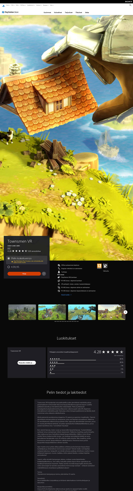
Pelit (7, 5)
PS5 (12, 5)
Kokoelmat (58, 11)
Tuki (51, 5)
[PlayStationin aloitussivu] (3, 5)
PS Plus (23, 5)
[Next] (125, 310)
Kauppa (45, 5)
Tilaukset (79, 11)
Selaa (87, 11)
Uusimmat (47, 11)
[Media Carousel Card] (22, 310)
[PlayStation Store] (11, 10)
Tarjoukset (68, 11)
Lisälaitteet (30, 5)
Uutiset (38, 5)
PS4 (17, 5)
